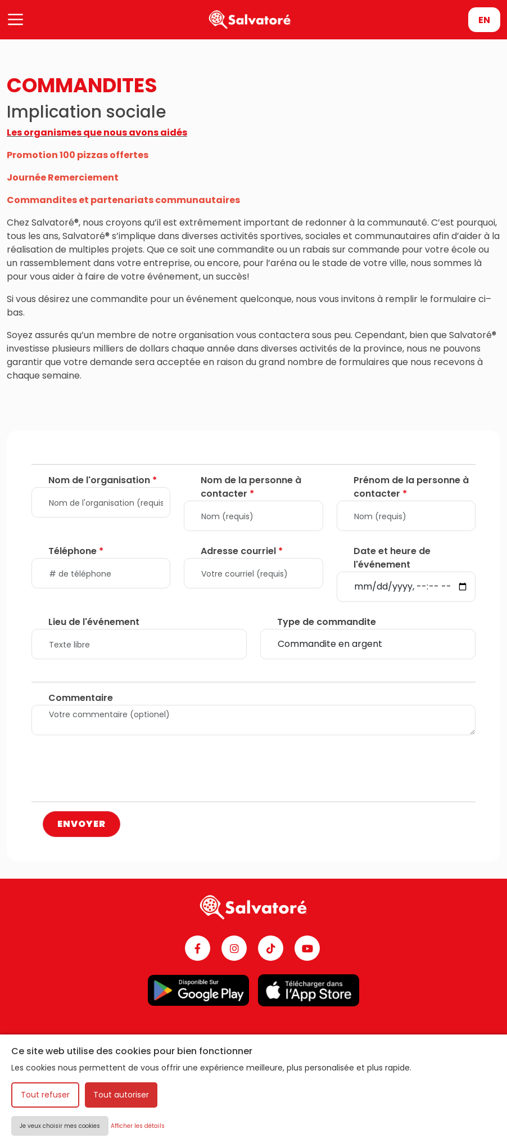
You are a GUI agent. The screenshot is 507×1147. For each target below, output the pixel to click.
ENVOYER (81, 823)
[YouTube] (307, 948)
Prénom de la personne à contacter (411, 487)
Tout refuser (45, 1094)
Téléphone (75, 551)
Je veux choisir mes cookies (60, 1126)
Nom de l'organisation (102, 480)
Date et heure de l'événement (392, 558)
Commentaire (80, 697)
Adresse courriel (242, 551)
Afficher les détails (138, 1126)
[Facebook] (197, 948)
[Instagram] (234, 948)
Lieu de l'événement (93, 621)
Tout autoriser (121, 1094)
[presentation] (116, 771)
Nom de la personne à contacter (251, 487)
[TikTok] (270, 948)
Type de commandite (326, 621)
